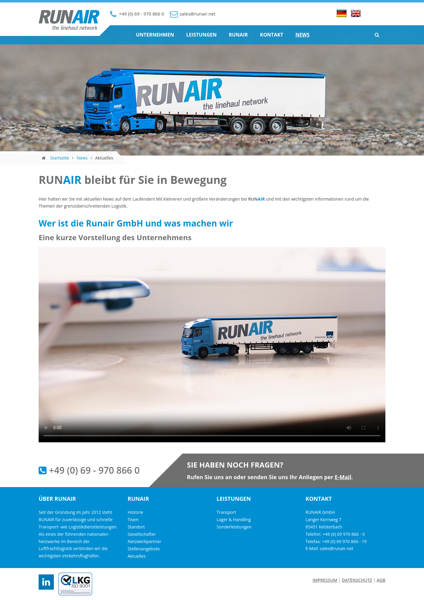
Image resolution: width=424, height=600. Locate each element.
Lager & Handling (234, 519)
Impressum (325, 580)
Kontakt (271, 34)
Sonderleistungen (234, 527)
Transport (226, 512)
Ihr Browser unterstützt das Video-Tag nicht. (212, 344)
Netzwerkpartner (145, 541)
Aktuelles (137, 556)
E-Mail (343, 477)
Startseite (59, 158)
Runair (238, 34)
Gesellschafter (142, 534)
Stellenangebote (144, 549)
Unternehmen (155, 34)
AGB (381, 580)
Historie (135, 512)
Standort (136, 527)
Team (133, 519)
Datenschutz (357, 580)
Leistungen (201, 34)
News (302, 34)
